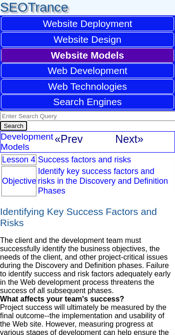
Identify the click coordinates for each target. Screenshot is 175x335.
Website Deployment (88, 23)
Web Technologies (87, 86)
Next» (129, 139)
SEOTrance (34, 7)
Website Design (87, 39)
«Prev (69, 139)
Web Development (87, 70)
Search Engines (87, 101)
